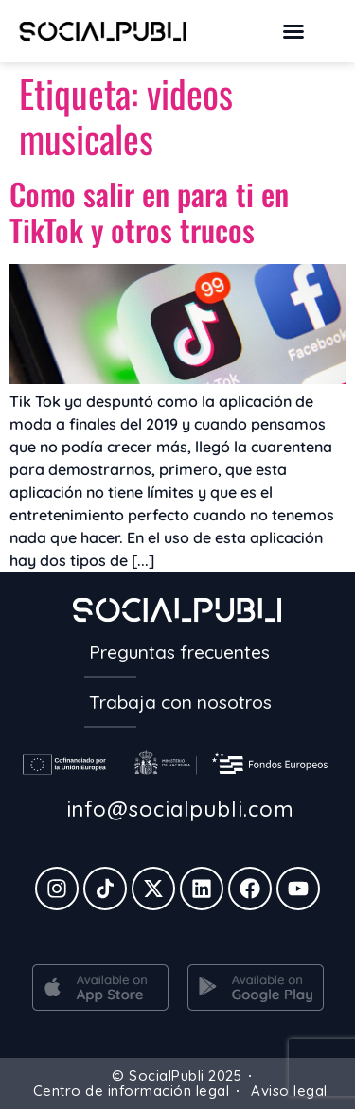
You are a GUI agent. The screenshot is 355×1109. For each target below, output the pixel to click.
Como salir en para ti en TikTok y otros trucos (149, 211)
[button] (293, 31)
